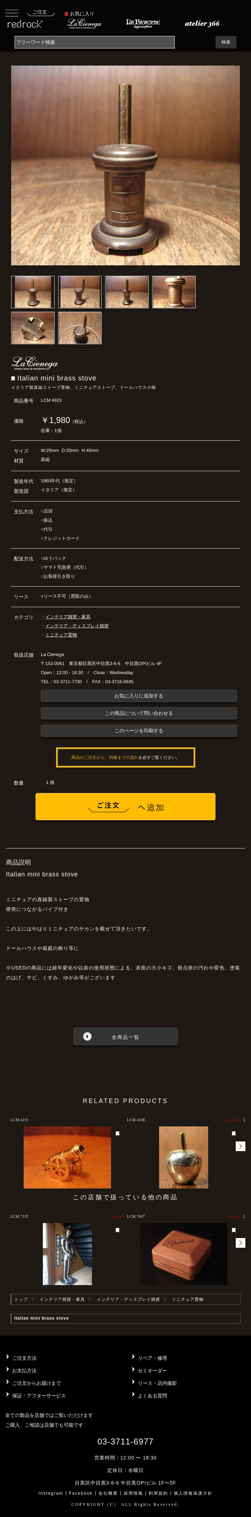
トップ (21, 1299)
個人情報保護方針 (193, 1493)
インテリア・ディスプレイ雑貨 (77, 625)
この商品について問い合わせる (139, 713)
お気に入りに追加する (139, 696)
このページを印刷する (139, 730)
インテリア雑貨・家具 (68, 616)
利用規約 (158, 1493)
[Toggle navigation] (11, 12)
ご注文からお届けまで (36, 1383)
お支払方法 (24, 1370)
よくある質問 (152, 1395)
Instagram (50, 1493)
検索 (225, 42)
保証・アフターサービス (39, 1395)
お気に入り (79, 13)
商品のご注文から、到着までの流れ (104, 757)
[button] (240, 1146)
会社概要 (108, 1493)
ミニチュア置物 (61, 634)
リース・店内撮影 (157, 1383)
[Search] (95, 42)
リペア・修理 (152, 1358)
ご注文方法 (24, 1358)
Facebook (81, 1493)
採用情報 (133, 1493)
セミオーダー (152, 1370)
